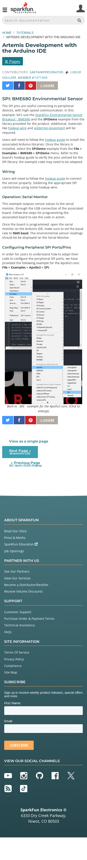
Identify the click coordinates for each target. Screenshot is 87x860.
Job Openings (14, 551)
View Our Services (17, 578)
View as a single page (28, 441)
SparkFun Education (21, 544)
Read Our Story (15, 531)
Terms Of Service (16, 652)
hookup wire (17, 128)
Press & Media (14, 538)
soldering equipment (49, 128)
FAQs (8, 632)
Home (6, 32)
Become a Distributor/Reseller (26, 585)
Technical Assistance (19, 625)
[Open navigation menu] (4, 11)
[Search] (79, 20)
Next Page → (20, 452)
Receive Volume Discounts (23, 591)
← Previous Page (25, 464)
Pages (12, 61)
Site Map (10, 672)
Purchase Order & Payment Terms (29, 618)
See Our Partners (17, 571)
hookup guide (55, 140)
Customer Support (17, 612)
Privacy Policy (14, 659)
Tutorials (24, 32)
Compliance (13, 666)
